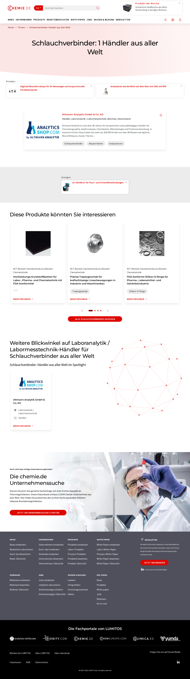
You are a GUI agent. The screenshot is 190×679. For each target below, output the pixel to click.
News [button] (11, 19)
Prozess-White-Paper (107, 554)
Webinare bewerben (19, 584)
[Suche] (98, 8)
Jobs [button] (89, 19)
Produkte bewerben (77, 558)
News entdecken (18, 544)
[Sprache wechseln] (173, 20)
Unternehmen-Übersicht (51, 563)
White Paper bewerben (108, 558)
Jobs (99, 594)
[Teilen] (165, 20)
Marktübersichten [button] (58, 19)
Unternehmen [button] (24, 19)
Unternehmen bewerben (51, 558)
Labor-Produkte (76, 549)
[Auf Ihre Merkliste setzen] (160, 115)
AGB (28, 662)
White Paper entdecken (108, 544)
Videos (71, 594)
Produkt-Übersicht (77, 563)
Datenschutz (41, 662)
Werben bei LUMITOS (20, 653)
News (99, 580)
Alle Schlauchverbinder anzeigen (95, 319)
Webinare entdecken (20, 580)
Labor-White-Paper (106, 549)
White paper (103, 589)
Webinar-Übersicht (19, 589)
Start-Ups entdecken (49, 549)
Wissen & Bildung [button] (104, 19)
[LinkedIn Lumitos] (178, 662)
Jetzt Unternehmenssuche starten (38, 512)
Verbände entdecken (49, 554)
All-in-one (102, 603)
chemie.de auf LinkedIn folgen (153, 570)
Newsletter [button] (123, 19)
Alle (37, 8)
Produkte (101, 584)
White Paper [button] (78, 19)
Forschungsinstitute (78, 589)
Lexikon (71, 580)
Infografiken (74, 584)
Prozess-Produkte (77, 554)
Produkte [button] (39, 19)
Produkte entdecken (78, 544)
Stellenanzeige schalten (51, 589)
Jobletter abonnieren (49, 584)
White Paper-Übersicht (108, 563)
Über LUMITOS (42, 653)
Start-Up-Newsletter (20, 554)
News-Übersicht (18, 558)
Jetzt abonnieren (154, 562)
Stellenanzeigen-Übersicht (52, 594)
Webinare (101, 598)
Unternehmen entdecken (51, 544)
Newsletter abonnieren (21, 549)
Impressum (15, 662)
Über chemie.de (62, 653)
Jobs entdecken (46, 580)
